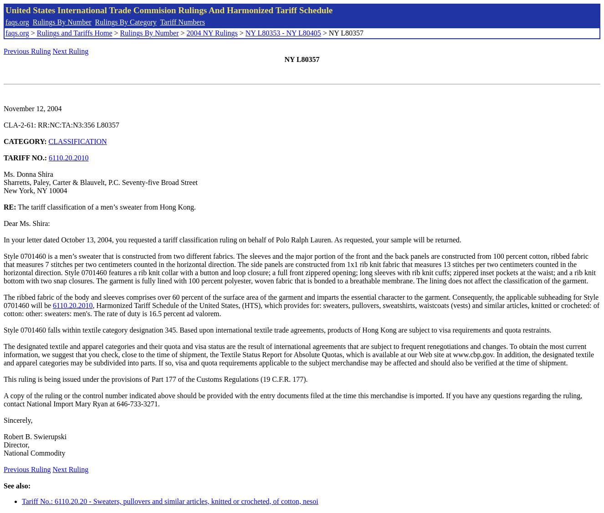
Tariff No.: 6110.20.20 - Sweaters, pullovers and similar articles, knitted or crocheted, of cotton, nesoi (170, 501)
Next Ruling (71, 51)
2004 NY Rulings (212, 33)
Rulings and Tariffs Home (75, 33)
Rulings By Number (62, 22)
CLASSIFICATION (78, 141)
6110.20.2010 (68, 158)
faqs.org (17, 22)
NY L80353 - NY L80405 (283, 33)
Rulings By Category (126, 22)
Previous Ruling (27, 51)
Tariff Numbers (182, 22)
